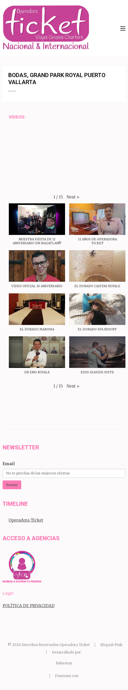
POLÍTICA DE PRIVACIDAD (29, 605)
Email (9, 463)
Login (8, 593)
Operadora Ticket (26, 520)
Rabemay (64, 663)
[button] (73, 197)
